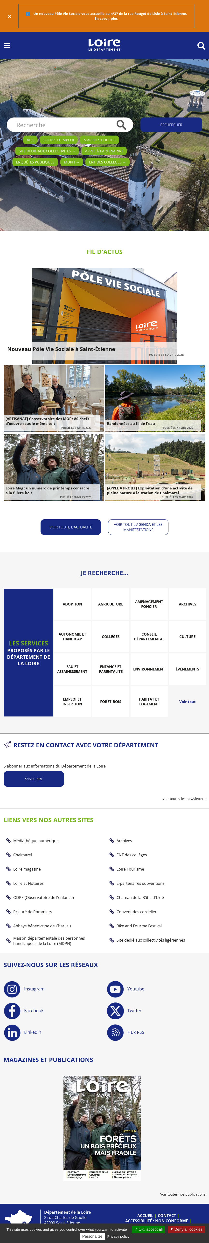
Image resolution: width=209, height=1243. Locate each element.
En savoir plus (106, 18)
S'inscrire (34, 778)
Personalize (92, 1236)
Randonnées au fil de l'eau (131, 423)
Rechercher (171, 124)
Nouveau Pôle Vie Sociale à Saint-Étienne (61, 348)
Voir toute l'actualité (70, 527)
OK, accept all (148, 1229)
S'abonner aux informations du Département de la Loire (55, 766)
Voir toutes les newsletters (184, 798)
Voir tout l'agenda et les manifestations (138, 527)
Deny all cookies (186, 1229)
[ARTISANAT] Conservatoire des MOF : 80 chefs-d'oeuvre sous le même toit (48, 421)
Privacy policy (118, 1236)
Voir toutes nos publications (182, 1194)
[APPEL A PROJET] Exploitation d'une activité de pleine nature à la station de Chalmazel (150, 490)
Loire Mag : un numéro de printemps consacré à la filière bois (47, 490)
